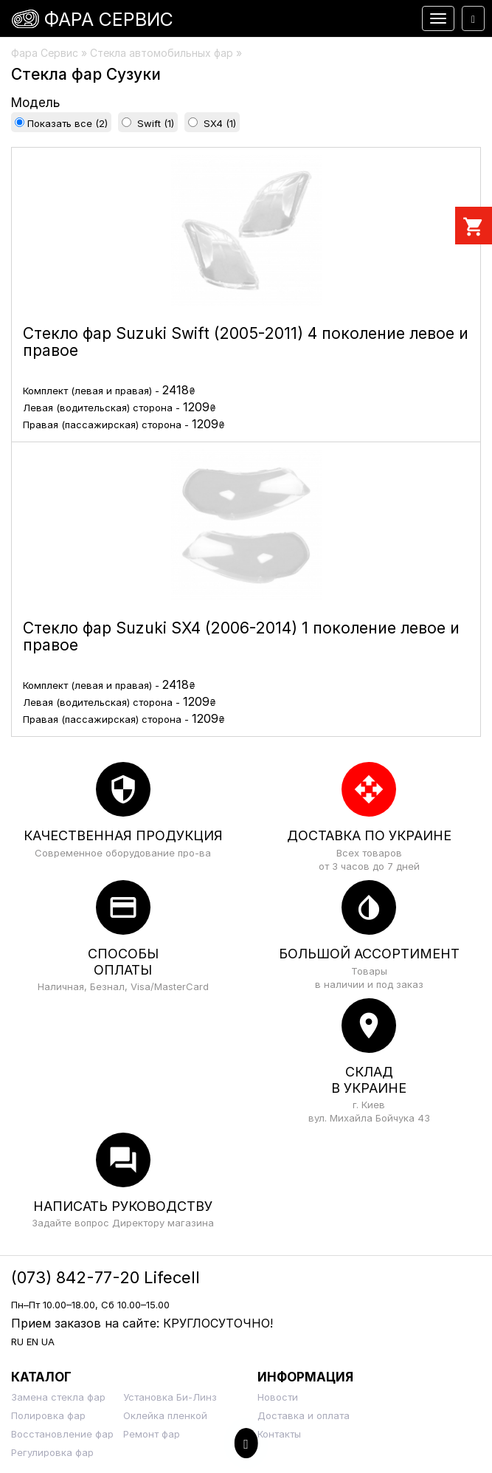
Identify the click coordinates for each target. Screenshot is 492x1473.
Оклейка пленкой (165, 1415)
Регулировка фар (52, 1452)
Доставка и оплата (303, 1415)
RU (17, 1341)
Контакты (279, 1434)
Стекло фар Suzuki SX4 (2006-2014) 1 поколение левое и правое (241, 636)
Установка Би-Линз (170, 1397)
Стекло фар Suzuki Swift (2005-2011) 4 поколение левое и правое (245, 342)
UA (48, 1341)
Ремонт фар (151, 1434)
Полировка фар (48, 1415)
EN (32, 1341)
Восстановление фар (62, 1434)
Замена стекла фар (58, 1397)
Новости (277, 1397)
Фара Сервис (108, 19)
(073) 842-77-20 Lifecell (105, 1277)
